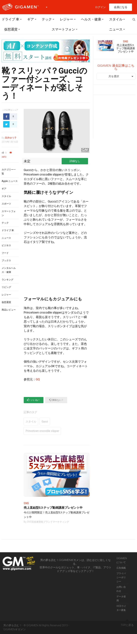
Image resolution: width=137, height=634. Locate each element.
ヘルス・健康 (91, 19)
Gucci (45, 421)
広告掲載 (121, 567)
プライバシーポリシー (121, 577)
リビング (6, 287)
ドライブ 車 (10, 19)
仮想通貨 (11, 29)
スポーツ (6, 203)
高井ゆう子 (11, 137)
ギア (30, 19)
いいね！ (33, 399)
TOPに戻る (127, 624)
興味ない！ (56, 399)
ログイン (100, 7)
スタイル (115, 19)
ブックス (6, 260)
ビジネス (6, 245)
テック (47, 19)
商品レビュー (9, 309)
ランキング (7, 279)
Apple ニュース (10, 181)
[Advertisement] (57, 271)
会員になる (120, 7)
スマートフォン (63, 29)
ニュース (115, 29)
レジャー (66, 19)
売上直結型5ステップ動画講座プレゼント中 (53, 507)
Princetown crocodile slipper (42, 430)
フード (5, 253)
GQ (38, 379)
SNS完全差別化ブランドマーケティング (48, 521)
